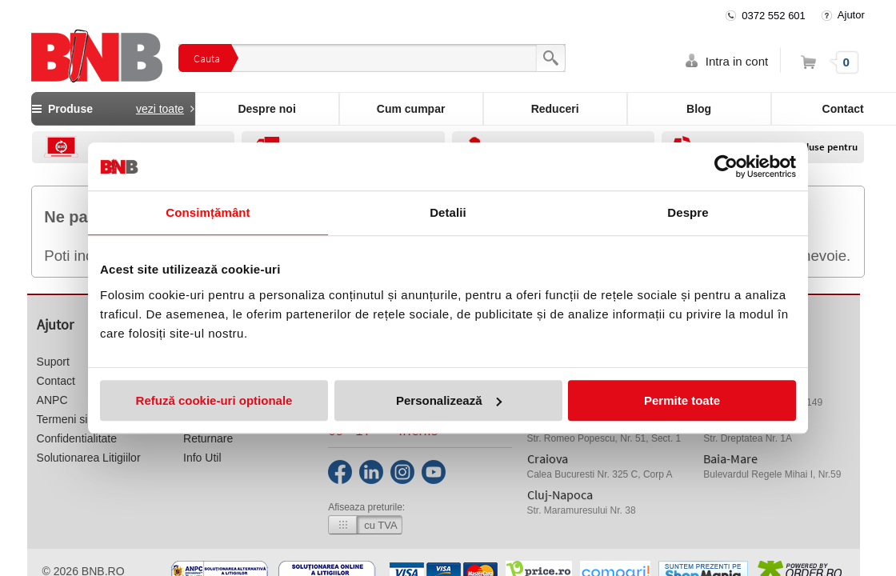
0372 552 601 (774, 16)
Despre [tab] (687, 212)
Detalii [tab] (448, 212)
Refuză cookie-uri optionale (214, 400)
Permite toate (682, 400)
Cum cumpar (411, 108)
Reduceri (555, 108)
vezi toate (160, 108)
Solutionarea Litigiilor (89, 457)
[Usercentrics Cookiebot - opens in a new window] (726, 166)
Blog (698, 108)
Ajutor (851, 15)
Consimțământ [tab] (208, 212)
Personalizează (449, 400)
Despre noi (266, 108)
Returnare (208, 438)
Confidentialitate (77, 438)
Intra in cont (737, 61)
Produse (113, 108)
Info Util (202, 457)
